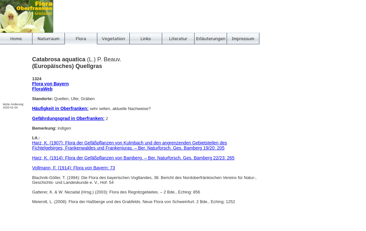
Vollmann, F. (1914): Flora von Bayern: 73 (73, 167)
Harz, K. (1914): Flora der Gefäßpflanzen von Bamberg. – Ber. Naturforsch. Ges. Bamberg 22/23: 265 (133, 157)
